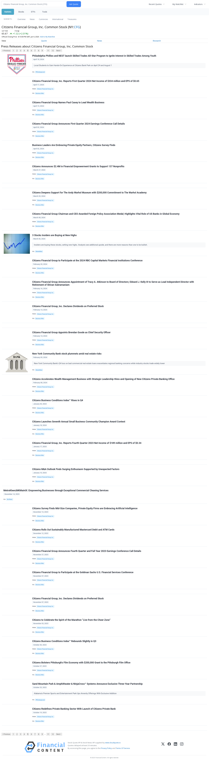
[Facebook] (169, 750)
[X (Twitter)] (163, 750)
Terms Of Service (123, 751)
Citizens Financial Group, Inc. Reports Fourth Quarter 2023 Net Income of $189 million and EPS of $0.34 (86, 444)
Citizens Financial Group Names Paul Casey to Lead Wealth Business (68, 102)
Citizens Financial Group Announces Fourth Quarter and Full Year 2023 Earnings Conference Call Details (86, 553)
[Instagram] (181, 750)
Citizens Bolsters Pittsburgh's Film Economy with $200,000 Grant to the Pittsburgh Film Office (81, 665)
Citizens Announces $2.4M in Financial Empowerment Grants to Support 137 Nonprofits (78, 167)
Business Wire (40, 93)
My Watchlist (177, 4)
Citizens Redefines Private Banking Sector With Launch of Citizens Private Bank (74, 712)
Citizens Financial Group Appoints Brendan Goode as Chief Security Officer (71, 333)
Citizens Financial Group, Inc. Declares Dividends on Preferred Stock (68, 307)
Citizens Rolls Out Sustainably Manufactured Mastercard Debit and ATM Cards (73, 532)
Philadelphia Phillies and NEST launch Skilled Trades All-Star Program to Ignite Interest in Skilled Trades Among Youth (94, 55)
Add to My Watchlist (47, 37)
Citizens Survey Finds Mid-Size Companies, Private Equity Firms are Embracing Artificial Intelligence (84, 510)
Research (157, 40)
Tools (44, 12)
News (32, 19)
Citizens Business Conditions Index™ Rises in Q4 (57, 402)
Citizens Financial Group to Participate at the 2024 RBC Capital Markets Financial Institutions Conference (87, 261)
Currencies (43, 19)
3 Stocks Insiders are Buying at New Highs (54, 236)
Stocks (21, 12)
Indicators (198, 4)
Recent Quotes (155, 4)
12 (53, 50)
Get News (9, 501)
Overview (21, 19)
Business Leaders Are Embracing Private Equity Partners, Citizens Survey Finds (73, 145)
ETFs (33, 12)
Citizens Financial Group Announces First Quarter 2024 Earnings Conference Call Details (78, 124)
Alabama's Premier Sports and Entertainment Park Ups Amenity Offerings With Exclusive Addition (75, 696)
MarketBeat (39, 252)
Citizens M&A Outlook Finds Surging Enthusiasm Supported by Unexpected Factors (75, 471)
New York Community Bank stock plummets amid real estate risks (67, 355)
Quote (44, 40)
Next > (58, 50)
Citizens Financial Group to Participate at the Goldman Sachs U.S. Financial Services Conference (82, 575)
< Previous (6, 50)
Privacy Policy (106, 751)
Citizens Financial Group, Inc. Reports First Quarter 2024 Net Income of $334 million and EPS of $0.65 (85, 81)
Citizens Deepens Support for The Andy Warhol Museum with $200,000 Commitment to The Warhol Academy (89, 193)
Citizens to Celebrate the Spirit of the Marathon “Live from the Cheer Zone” (71, 622)
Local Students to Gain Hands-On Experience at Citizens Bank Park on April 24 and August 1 (73, 65)
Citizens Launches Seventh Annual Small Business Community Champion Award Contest (78, 423)
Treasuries (72, 19)
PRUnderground (40, 72)
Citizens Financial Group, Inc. (45, 89)
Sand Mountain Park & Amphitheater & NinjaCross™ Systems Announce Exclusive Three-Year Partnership (87, 687)
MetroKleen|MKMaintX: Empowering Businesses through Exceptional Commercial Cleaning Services (55, 492)
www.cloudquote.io (113, 746)
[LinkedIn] (175, 750)
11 (48, 50)
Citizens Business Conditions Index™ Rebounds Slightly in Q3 (64, 644)
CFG (77, 27)
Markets (7, 12)
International (57, 19)
